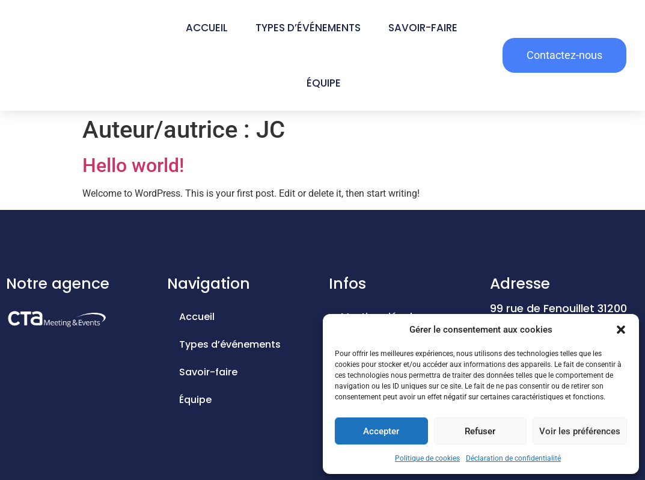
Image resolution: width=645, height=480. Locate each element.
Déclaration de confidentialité (513, 458)
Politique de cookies (427, 458)
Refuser (480, 431)
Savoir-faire (422, 27)
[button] (621, 330)
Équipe (324, 83)
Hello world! (133, 165)
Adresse (520, 283)
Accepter (381, 431)
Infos (347, 283)
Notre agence (57, 283)
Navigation (208, 283)
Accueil (207, 27)
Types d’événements (308, 27)
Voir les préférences (579, 431)
